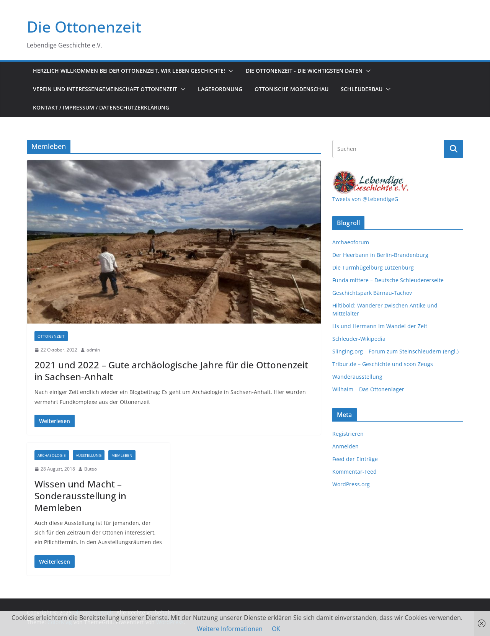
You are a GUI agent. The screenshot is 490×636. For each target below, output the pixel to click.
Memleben (121, 455)
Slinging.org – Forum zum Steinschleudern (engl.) (395, 351)
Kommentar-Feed (354, 471)
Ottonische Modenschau (291, 89)
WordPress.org (351, 484)
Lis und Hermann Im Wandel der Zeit (379, 326)
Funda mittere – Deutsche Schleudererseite (388, 280)
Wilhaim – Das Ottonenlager (368, 389)
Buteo (90, 469)
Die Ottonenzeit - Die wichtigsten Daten (304, 70)
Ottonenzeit (51, 336)
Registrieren (348, 433)
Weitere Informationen (230, 629)
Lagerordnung (220, 89)
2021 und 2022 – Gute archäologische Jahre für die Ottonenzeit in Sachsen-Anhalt (171, 370)
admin (93, 350)
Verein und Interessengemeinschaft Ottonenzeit (105, 89)
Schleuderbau (361, 89)
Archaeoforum (350, 242)
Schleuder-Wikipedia (358, 338)
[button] (229, 70)
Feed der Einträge (355, 459)
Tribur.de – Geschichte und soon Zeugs (382, 364)
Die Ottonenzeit (84, 26)
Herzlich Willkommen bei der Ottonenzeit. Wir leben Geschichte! (129, 70)
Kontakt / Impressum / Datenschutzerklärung (101, 107)
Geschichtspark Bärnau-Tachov (372, 292)
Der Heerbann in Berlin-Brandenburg (380, 254)
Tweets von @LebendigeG (365, 199)
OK (276, 629)
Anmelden (345, 446)
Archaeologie (52, 455)
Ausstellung (88, 455)
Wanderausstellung (357, 376)
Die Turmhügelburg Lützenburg (373, 267)
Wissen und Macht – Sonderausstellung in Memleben (80, 495)
